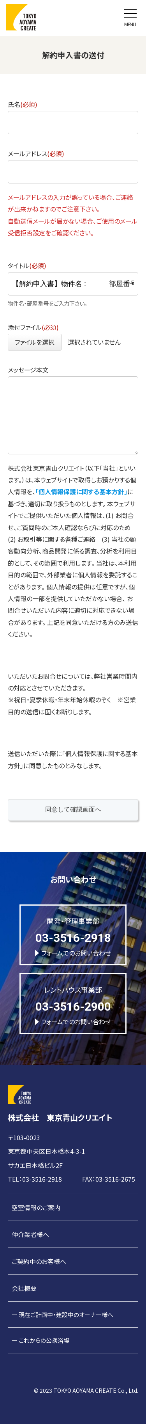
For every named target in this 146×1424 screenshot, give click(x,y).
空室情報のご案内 (36, 1207)
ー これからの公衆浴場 (40, 1340)
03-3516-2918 (73, 938)
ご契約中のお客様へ (39, 1261)
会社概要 (24, 1288)
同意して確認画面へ (90, 809)
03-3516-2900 (73, 1006)
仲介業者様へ (30, 1234)
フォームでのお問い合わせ (73, 953)
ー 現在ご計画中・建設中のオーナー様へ (62, 1314)
